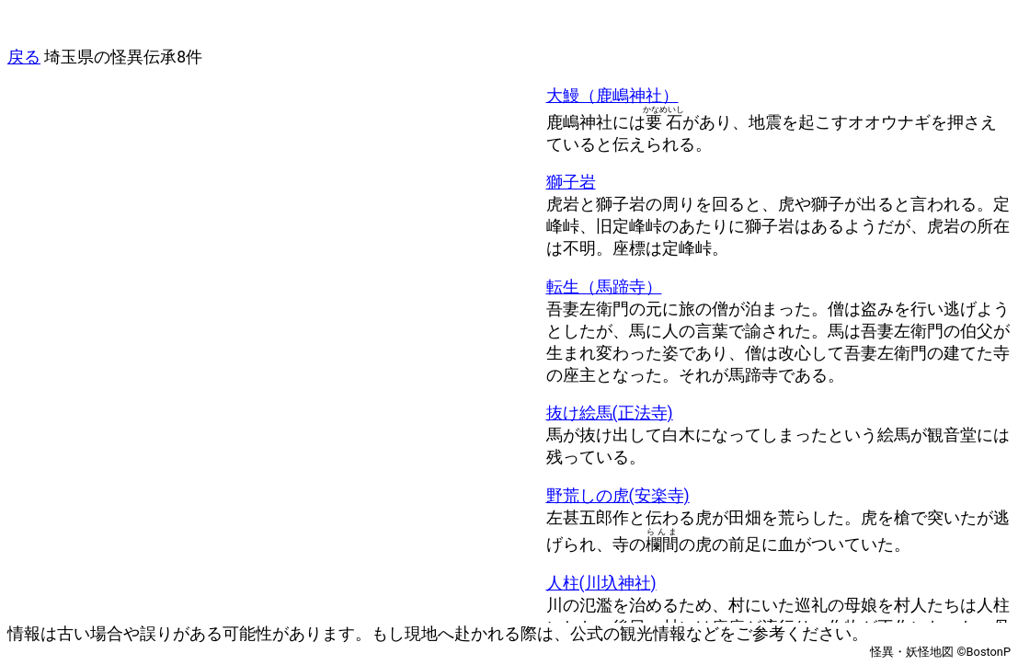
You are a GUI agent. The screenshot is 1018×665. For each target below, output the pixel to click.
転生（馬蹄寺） (604, 287)
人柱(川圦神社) (601, 583)
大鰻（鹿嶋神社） (612, 95)
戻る (23, 57)
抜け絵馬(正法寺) (609, 413)
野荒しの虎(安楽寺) (618, 496)
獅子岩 (571, 182)
